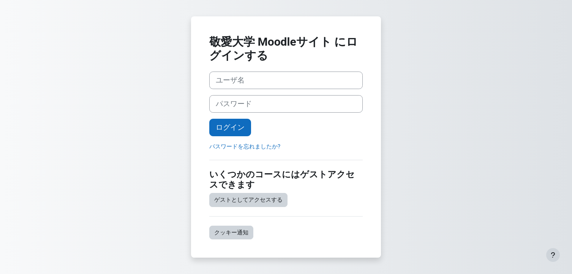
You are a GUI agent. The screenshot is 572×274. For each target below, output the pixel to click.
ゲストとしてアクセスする (248, 199)
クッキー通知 (231, 232)
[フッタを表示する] (553, 255)
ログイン (230, 127)
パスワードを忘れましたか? (244, 146)
